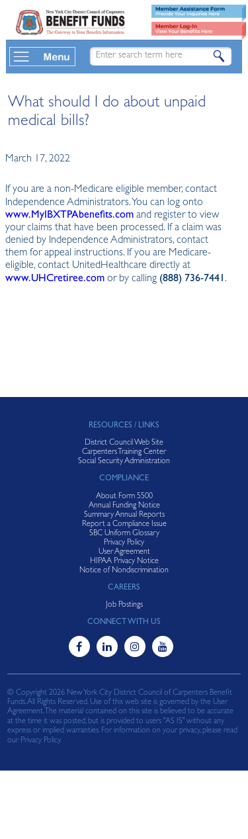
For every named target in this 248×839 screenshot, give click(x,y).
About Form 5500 (124, 497)
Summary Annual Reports (124, 515)
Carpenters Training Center (124, 453)
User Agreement (124, 552)
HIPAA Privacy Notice (124, 562)
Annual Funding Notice (124, 506)
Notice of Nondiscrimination (124, 571)
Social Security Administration (124, 462)
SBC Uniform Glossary (124, 534)
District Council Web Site (124, 443)
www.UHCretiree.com (54, 279)
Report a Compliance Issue (124, 525)
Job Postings (124, 605)
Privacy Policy (124, 543)
